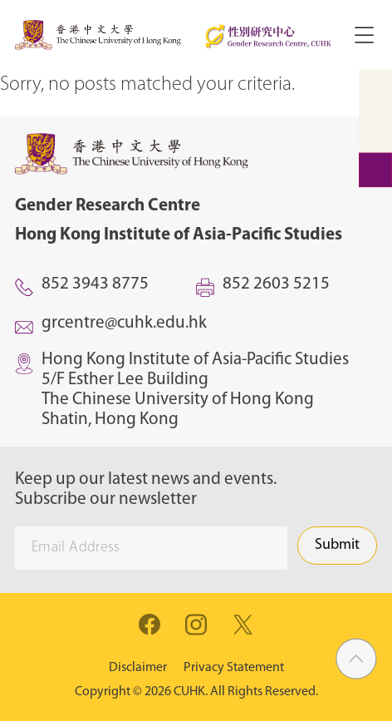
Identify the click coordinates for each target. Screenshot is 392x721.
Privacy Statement (234, 667)
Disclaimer (138, 667)
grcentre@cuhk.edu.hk (124, 323)
